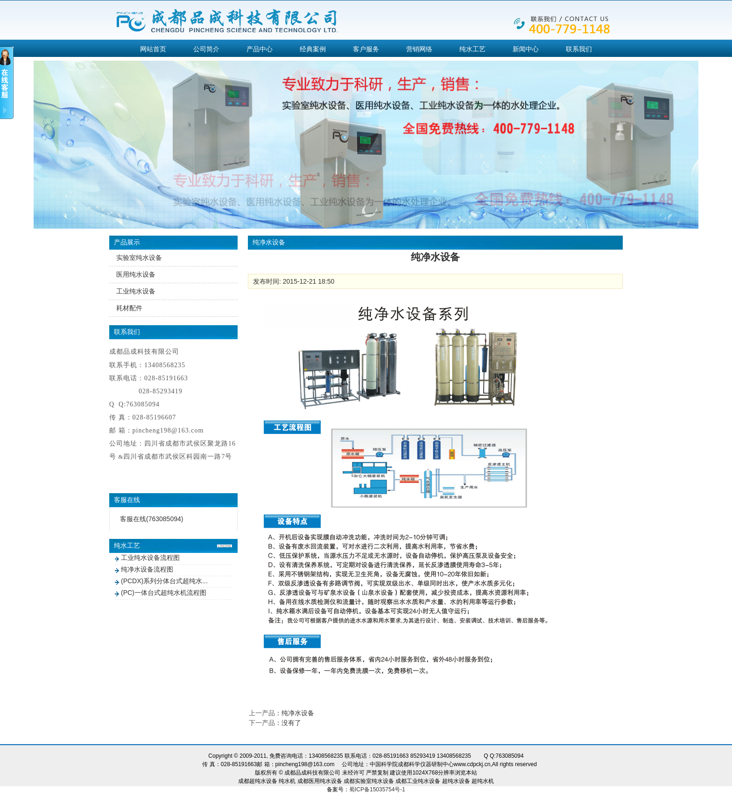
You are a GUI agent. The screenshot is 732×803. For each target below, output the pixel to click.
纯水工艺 (472, 49)
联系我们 (579, 49)
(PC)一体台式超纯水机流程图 (163, 592)
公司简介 (206, 49)
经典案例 (313, 49)
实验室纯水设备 (139, 257)
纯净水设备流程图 (147, 569)
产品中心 (259, 49)
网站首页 (153, 49)
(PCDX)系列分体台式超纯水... (164, 581)
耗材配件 (129, 308)
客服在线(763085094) (151, 519)
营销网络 (419, 49)
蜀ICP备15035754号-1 (377, 789)
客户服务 (366, 49)
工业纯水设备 (135, 291)
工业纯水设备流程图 (150, 557)
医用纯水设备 (135, 274)
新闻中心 (526, 49)
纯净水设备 (298, 713)
